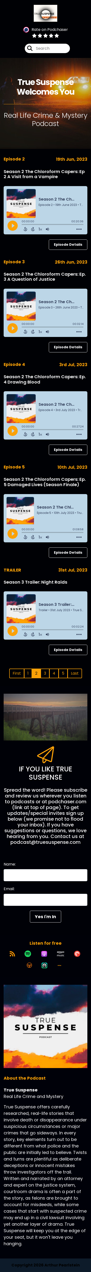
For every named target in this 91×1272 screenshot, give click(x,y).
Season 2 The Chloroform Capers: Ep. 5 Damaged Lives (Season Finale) (45, 482)
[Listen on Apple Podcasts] (44, 954)
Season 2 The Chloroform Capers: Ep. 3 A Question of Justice (45, 276)
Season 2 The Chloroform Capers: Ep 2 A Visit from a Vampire (44, 174)
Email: (9, 889)
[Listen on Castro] (44, 965)
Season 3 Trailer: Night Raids (35, 582)
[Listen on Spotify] (27, 954)
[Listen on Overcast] (29, 965)
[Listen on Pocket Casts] (77, 954)
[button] (59, 965)
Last (75, 673)
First (17, 673)
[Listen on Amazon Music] (60, 954)
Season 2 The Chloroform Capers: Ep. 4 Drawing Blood (45, 379)
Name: (10, 864)
